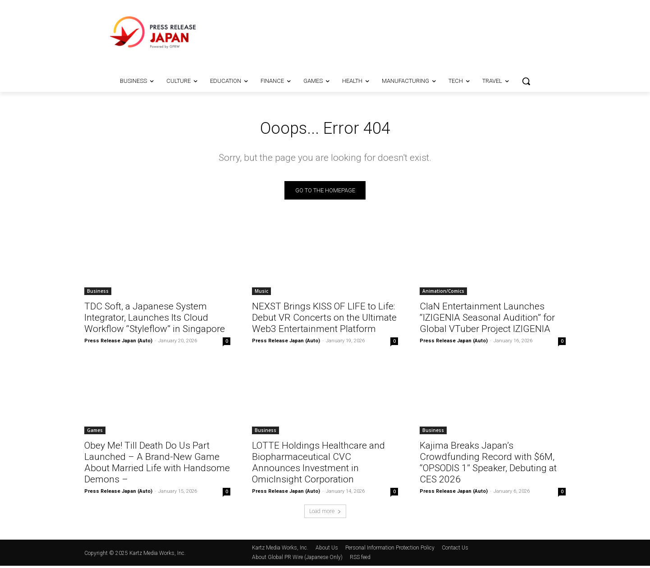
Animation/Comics (443, 293)
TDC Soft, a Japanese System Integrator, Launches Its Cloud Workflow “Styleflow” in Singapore (154, 319)
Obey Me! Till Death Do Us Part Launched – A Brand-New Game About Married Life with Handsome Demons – (157, 464)
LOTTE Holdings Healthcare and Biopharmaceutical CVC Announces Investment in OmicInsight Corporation (318, 464)
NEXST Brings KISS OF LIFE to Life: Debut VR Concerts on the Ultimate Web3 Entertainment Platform (324, 319)
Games (95, 432)
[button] (526, 81)
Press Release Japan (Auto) (118, 343)
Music (261, 293)
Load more (325, 513)
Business (98, 293)
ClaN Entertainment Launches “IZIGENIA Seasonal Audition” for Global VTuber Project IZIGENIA (487, 319)
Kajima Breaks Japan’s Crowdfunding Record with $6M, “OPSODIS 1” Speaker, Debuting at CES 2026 (488, 464)
